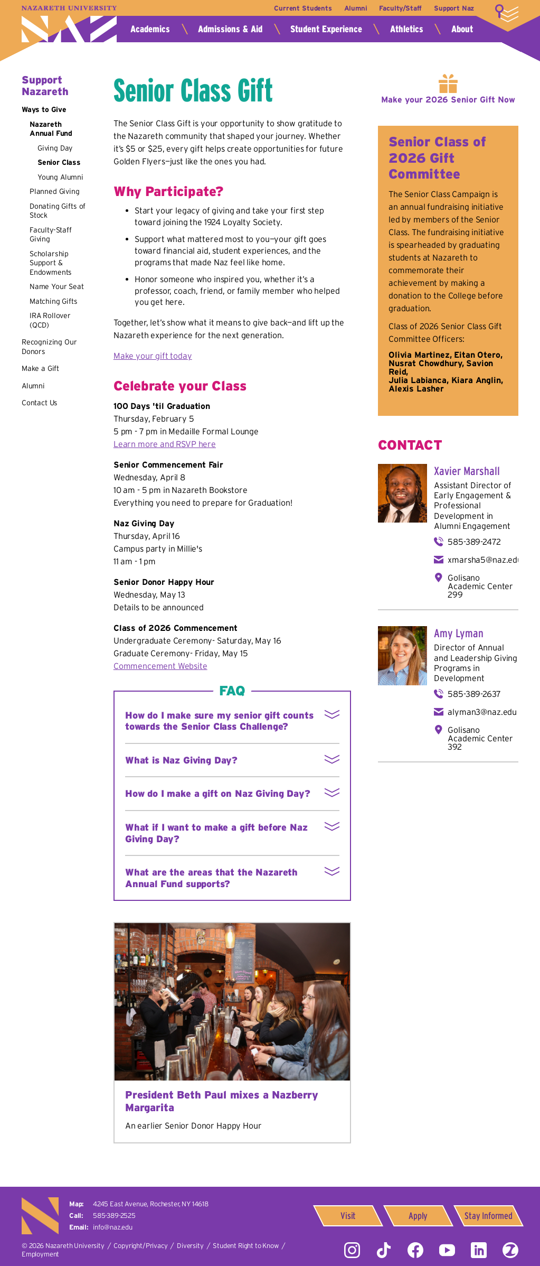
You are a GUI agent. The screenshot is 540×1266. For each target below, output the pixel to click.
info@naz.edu (112, 1227)
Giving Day (54, 148)
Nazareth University (69, 24)
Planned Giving (55, 191)
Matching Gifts (54, 301)
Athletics (406, 29)
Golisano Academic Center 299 (480, 586)
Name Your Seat (57, 286)
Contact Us (40, 402)
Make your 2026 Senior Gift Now (448, 99)
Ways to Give (44, 109)
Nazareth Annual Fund (51, 129)
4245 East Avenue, (151, 1204)
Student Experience (326, 29)
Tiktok (384, 1250)
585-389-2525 (114, 1216)
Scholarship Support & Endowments (51, 262)
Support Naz (454, 8)
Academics (150, 29)
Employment (40, 1254)
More (506, 13)
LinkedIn (479, 1250)
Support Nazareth (45, 85)
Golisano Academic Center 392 (480, 738)
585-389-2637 (474, 694)
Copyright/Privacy (140, 1246)
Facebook (415, 1250)
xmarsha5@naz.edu (485, 559)
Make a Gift (40, 368)
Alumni (354, 8)
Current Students (300, 8)
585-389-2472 (474, 541)
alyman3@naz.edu (482, 712)
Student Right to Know (246, 1246)
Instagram (352, 1250)
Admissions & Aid (230, 29)
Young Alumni (60, 177)
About (462, 29)
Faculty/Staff (399, 8)
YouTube (447, 1250)
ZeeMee (510, 1250)
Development (459, 678)
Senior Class (59, 162)
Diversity (190, 1246)
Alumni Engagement (472, 525)
